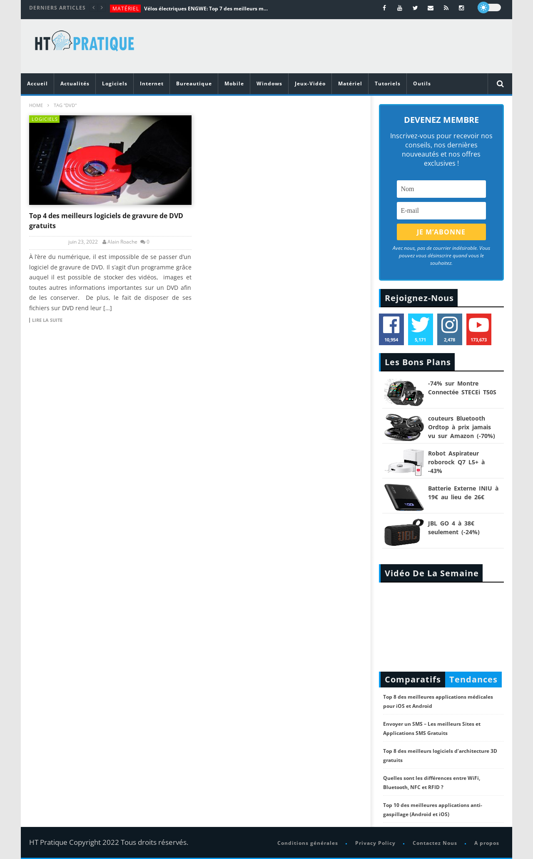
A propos (486, 843)
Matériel (125, 8)
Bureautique (194, 83)
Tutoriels (388, 83)
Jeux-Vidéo (310, 83)
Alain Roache (122, 242)
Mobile (234, 83)
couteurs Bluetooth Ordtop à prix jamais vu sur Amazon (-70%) (461, 427)
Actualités (75, 83)
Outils (422, 83)
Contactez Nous (435, 843)
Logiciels (114, 83)
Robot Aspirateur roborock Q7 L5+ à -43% (456, 462)
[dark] (489, 7)
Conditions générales (307, 843)
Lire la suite (47, 320)
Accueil (37, 83)
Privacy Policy (375, 843)
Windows (269, 83)
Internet (152, 83)
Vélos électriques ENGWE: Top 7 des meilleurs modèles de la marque (206, 8)
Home (36, 105)
